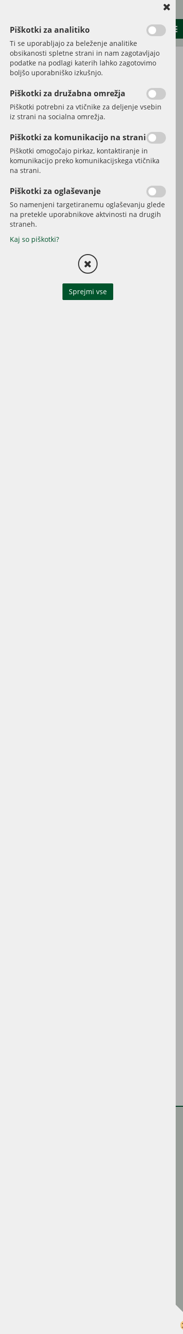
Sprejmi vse (88, 291)
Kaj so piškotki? (34, 239)
